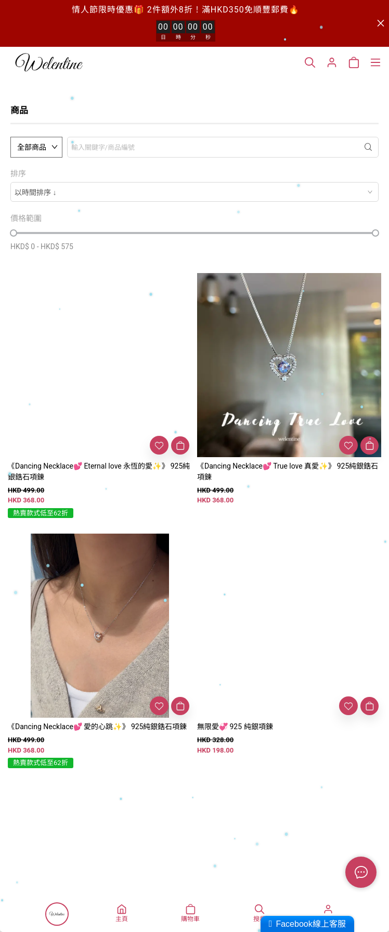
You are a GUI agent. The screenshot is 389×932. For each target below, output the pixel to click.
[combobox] (194, 192)
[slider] (13, 233)
